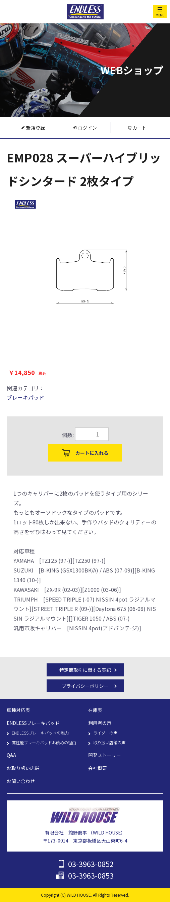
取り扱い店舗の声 (109, 743)
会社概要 (97, 768)
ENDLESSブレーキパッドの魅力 (40, 733)
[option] (85, 270)
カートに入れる (91, 452)
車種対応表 (18, 709)
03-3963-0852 (91, 864)
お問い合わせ (21, 781)
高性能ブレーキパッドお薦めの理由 (44, 743)
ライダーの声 (105, 733)
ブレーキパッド (25, 397)
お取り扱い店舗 (23, 768)
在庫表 (95, 709)
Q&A (11, 755)
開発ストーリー (104, 755)
